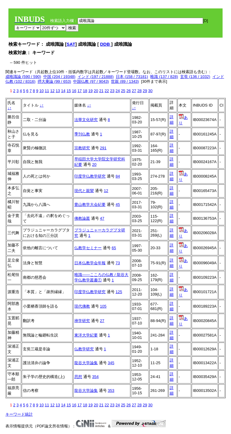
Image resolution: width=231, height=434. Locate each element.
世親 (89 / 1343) (125, 81)
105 (103, 306)
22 (107, 90)
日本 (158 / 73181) (132, 76)
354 (95, 376)
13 (58, 90)
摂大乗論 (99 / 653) (54, 81)
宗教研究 (82, 148)
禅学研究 (82, 320)
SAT (70, 44)
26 (128, 90)
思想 (78, 376)
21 (101, 90)
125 (119, 292)
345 (111, 363)
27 (134, 90)
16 (74, 90)
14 (63, 90)
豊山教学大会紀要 (90, 204)
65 (114, 248)
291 (103, 148)
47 (102, 218)
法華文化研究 (86, 119)
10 (41, 90)
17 (79, 90)
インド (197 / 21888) (96, 76)
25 (123, 90)
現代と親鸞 (84, 190)
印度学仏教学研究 (90, 176)
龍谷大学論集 (86, 363)
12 (52, 90)
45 (118, 204)
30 (150, 90)
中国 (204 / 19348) (59, 76)
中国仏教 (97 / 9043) (91, 81)
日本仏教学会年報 (90, 263)
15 (68, 90)
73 (118, 263)
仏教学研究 (84, 349)
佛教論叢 (82, 218)
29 (145, 90)
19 (90, 90)
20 (96, 90)
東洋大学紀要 (86, 335)
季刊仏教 (82, 134)
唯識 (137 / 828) (164, 76)
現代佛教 (82, 306)
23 (112, 90)
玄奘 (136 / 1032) (195, 76)
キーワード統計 (19, 414)
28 (139, 90)
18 (85, 90)
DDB (105, 44)
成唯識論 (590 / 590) (23, 76)
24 (118, 90)
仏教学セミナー (88, 248)
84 (118, 176)
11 (47, 90)
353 (111, 390)
